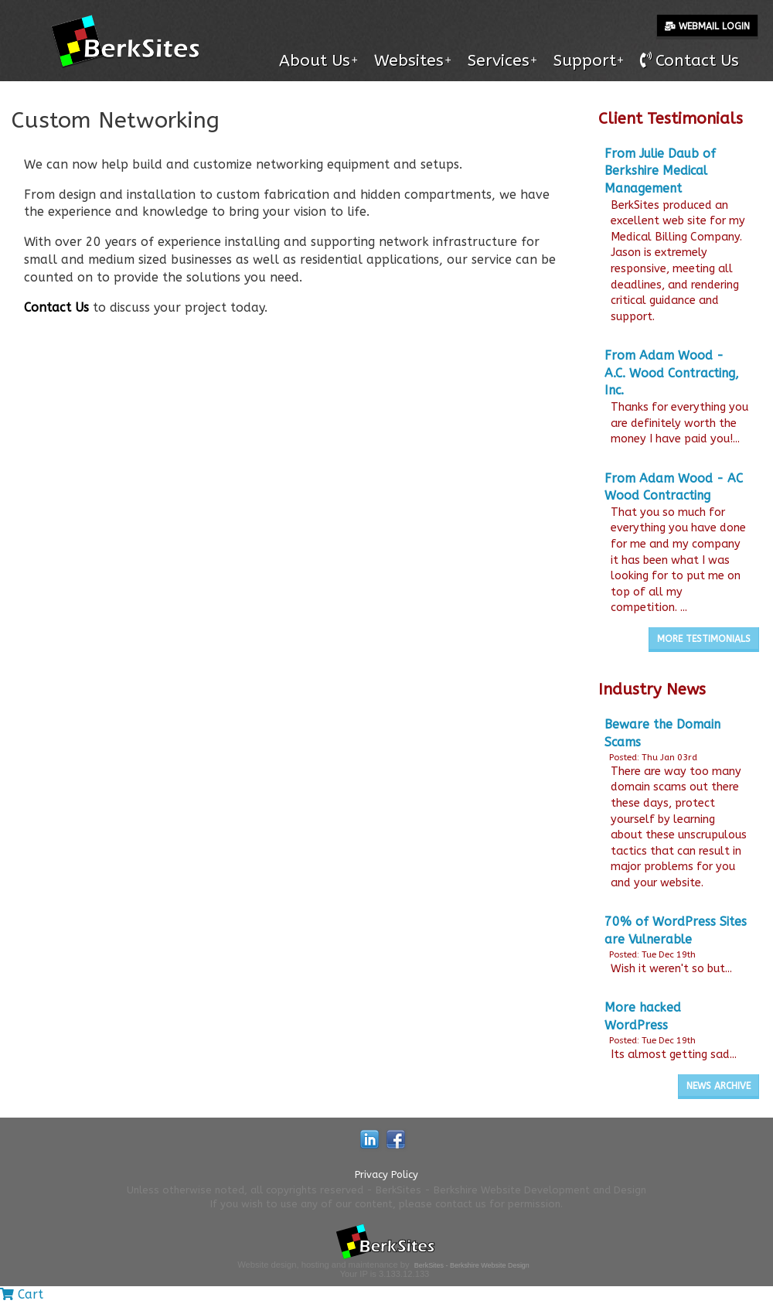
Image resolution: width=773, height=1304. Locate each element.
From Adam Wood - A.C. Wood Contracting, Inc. (671, 373)
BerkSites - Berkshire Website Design (472, 1265)
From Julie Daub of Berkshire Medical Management (660, 171)
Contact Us (56, 307)
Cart (21, 1294)
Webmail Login (707, 26)
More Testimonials (704, 638)
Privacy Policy (386, 1174)
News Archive (718, 1085)
